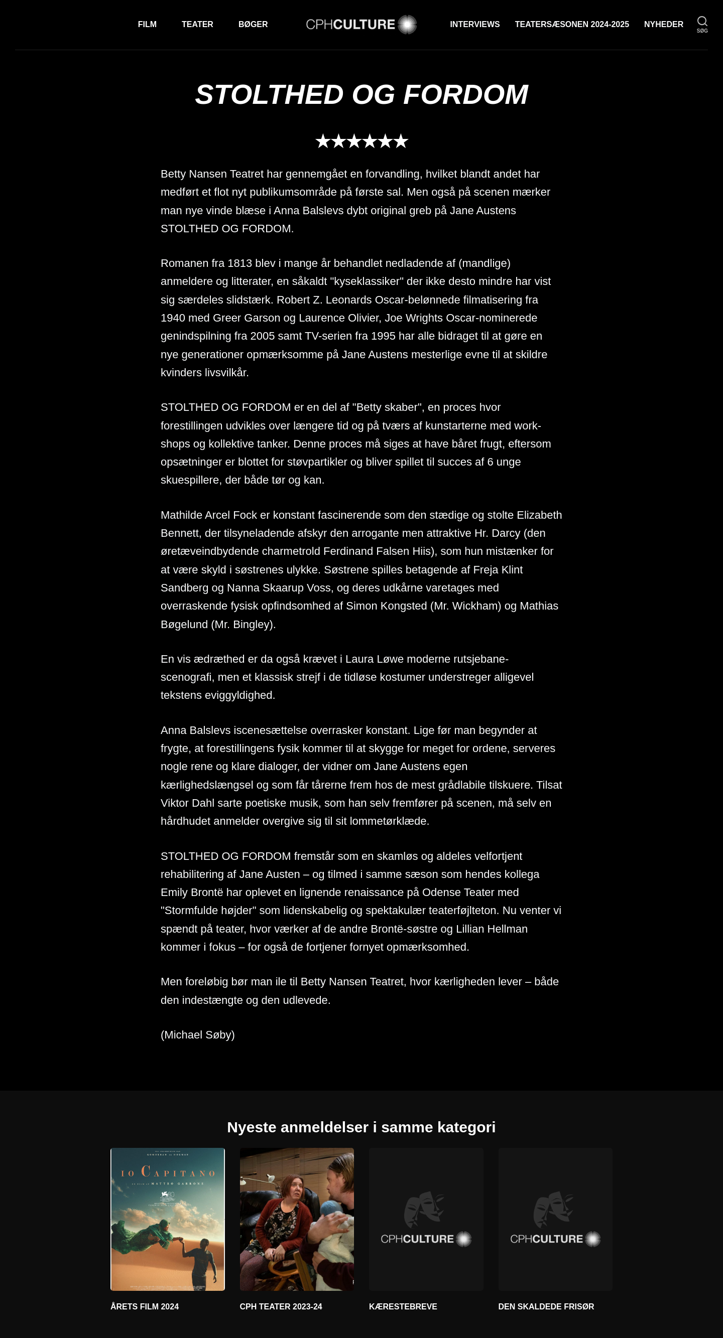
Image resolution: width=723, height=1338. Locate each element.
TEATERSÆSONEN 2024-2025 (572, 24)
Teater (197, 24)
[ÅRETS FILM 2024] (167, 1219)
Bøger (253, 24)
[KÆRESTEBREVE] (426, 1219)
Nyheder (663, 24)
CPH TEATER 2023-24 (281, 1306)
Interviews (475, 24)
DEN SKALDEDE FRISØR (546, 1306)
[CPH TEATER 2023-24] (297, 1219)
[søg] (702, 25)
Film (147, 24)
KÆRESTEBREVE (403, 1306)
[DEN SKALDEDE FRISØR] (556, 1219)
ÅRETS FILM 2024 (144, 1306)
